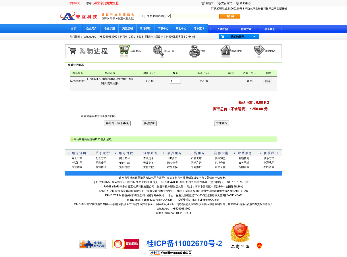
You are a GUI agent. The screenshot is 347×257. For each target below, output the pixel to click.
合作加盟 (109, 28)
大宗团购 (77, 167)
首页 (73, 28)
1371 (132, 36)
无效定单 (148, 162)
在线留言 (269, 167)
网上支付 (124, 158)
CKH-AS (191, 36)
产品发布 (196, 158)
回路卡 (159, 36)
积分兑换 (172, 167)
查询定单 (148, 158)
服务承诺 (244, 162)
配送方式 (101, 158)
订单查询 (199, 28)
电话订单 (77, 162)
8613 (140, 36)
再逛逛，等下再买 (117, 123)
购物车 (210, 3)
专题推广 (196, 167)
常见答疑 (145, 28)
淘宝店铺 (127, 28)
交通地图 (269, 162)
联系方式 (269, 158)
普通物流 (101, 167)
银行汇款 (124, 162)
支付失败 (148, 167)
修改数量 (149, 123)
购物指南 (244, 158)
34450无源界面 (174, 36)
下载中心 (163, 28)
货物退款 (244, 167)
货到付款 (124, 167)
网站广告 (196, 162)
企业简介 (91, 28)
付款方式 (246, 29)
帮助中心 (181, 28)
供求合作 (220, 162)
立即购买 (221, 123)
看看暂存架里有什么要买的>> (98, 116)
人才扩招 (222, 29)
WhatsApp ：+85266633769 (100, 36)
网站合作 (220, 167)
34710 (123, 36)
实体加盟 (220, 158)
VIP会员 (172, 158)
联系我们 (269, 29)
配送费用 (101, 162)
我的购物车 (237, 36)
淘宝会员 (172, 162)
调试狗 (149, 36)
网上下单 (77, 158)
